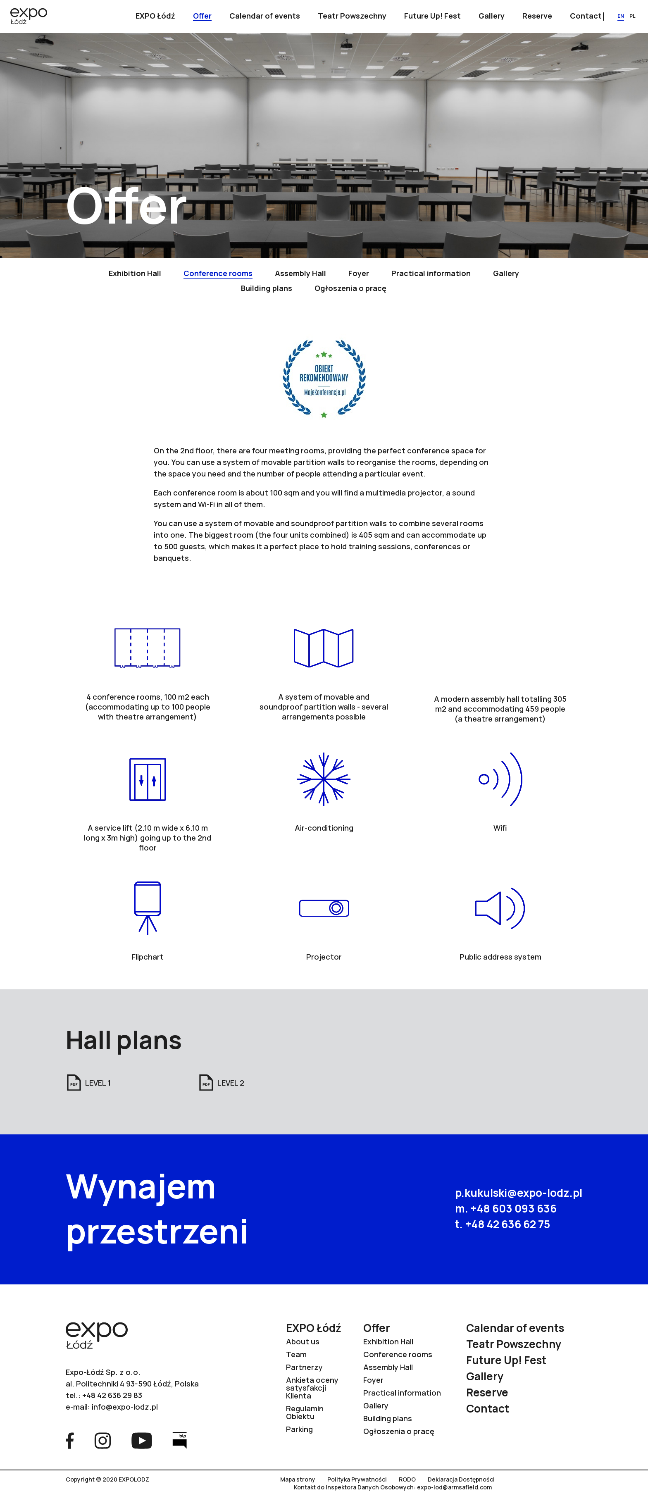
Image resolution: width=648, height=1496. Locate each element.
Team (296, 1354)
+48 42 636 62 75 (507, 1224)
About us (302, 1341)
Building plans (387, 1418)
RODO (407, 1479)
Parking (299, 1429)
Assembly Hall (388, 1367)
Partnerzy (304, 1367)
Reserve (487, 1392)
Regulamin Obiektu (305, 1412)
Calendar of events (515, 1327)
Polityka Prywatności (357, 1479)
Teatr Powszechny (514, 1343)
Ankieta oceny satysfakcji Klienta (312, 1388)
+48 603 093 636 (513, 1208)
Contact (487, 1408)
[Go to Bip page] (179, 1439)
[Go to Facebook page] (70, 1439)
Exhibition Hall (388, 1341)
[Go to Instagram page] (102, 1439)
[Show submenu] (155, 16)
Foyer (373, 1380)
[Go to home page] (28, 17)
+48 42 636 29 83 (112, 1395)
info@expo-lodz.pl (125, 1407)
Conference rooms (397, 1354)
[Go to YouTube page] (141, 1439)
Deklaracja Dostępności (461, 1479)
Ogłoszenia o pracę (398, 1431)
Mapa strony (297, 1479)
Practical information (402, 1393)
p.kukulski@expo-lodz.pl (518, 1192)
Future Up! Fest (506, 1360)
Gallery (375, 1405)
